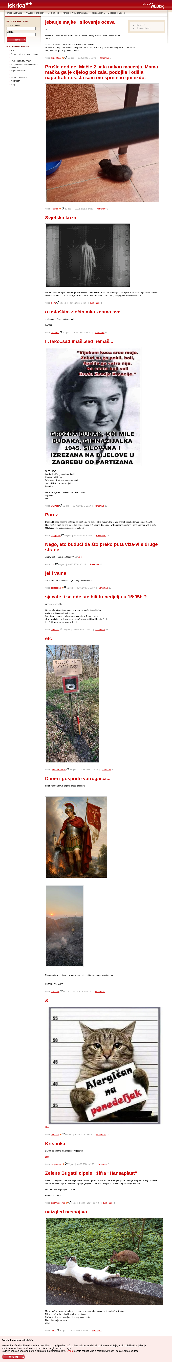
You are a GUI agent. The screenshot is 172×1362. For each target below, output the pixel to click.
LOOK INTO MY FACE (21, 61)
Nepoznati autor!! (18, 70)
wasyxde (55, 506)
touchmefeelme (58, 1203)
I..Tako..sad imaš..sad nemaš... (79, 341)
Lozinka (10, 32)
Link (79, 557)
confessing (56, 588)
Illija (53, 564)
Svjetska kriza (60, 217)
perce (53, 1331)
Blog (13, 85)
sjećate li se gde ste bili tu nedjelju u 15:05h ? (96, 596)
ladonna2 (55, 629)
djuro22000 (56, 58)
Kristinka (55, 1143)
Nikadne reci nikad (19, 77)
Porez (51, 514)
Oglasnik (112, 13)
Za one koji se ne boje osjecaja (24, 54)
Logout (122, 13)
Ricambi (54, 209)
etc (48, 638)
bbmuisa (55, 1135)
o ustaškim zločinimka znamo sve (82, 311)
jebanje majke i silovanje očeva (80, 22)
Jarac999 (55, 991)
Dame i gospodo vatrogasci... (78, 778)
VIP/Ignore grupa (80, 13)
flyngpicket (56, 535)
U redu (13, 1356)
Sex (12, 50)
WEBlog (29, 13)
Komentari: (104, 58)
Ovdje (70, 1351)
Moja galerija (53, 13)
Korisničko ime (13, 25)
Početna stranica (14, 13)
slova (53, 303)
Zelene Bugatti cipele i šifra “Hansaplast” (91, 1173)
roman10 (55, 332)
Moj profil (40, 13)
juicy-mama (56, 1164)
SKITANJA (15, 81)
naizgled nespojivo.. (67, 1211)
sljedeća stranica (143, 28)
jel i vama (55, 573)
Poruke (65, 13)
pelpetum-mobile (58, 770)
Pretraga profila (98, 13)
